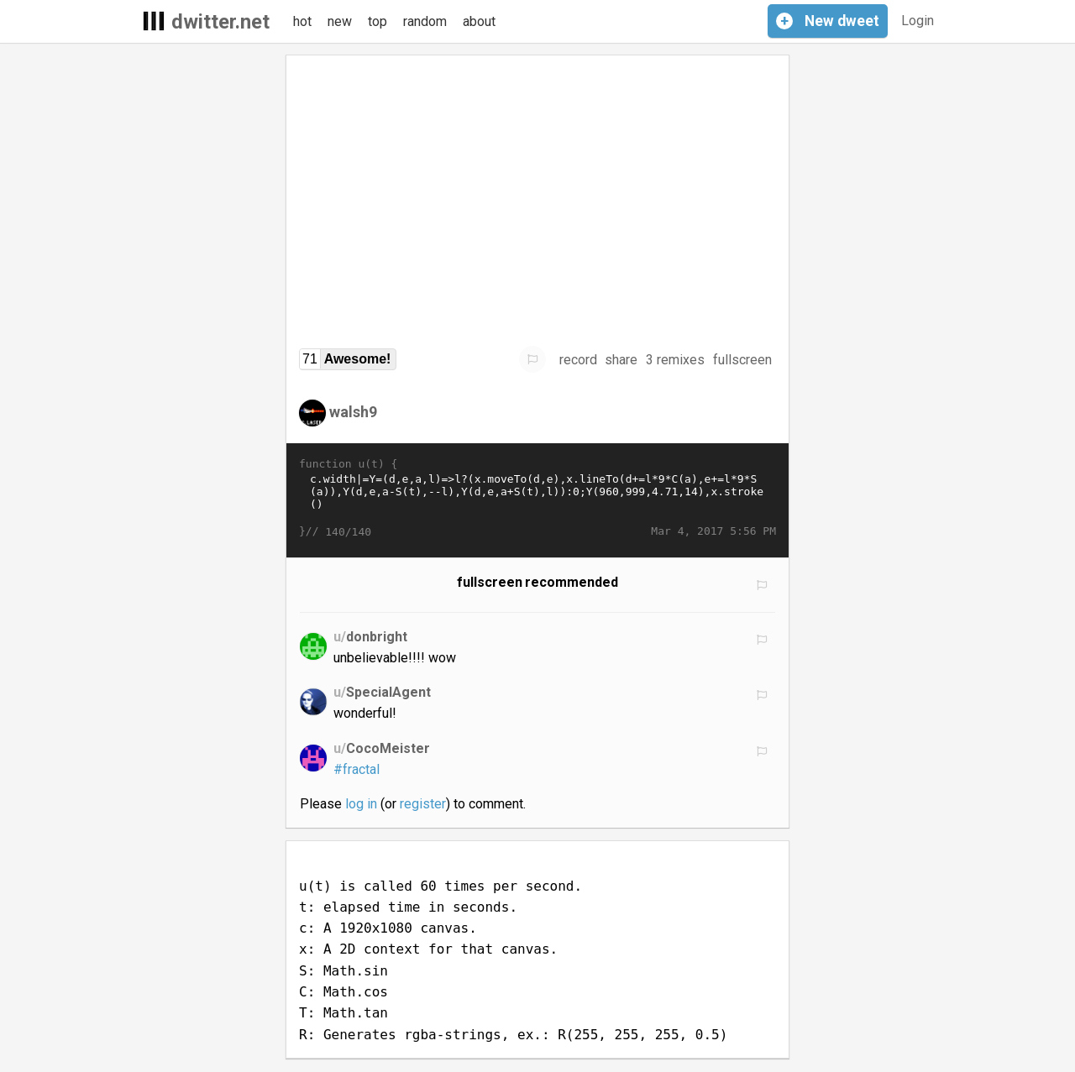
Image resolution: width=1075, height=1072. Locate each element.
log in (361, 804)
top (377, 21)
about (479, 21)
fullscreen (742, 360)
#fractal (356, 769)
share (621, 360)
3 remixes (675, 360)
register (423, 804)
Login (917, 21)
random (425, 21)
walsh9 (353, 412)
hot (302, 21)
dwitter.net (220, 22)
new (340, 21)
